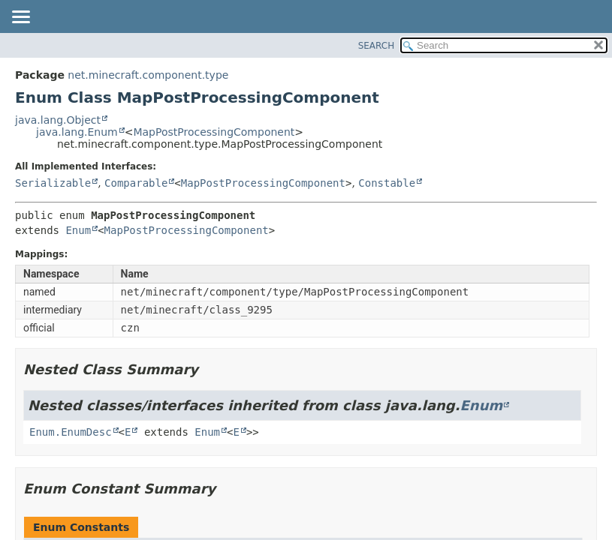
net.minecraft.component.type (148, 75)
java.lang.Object (58, 120)
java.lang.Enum (77, 132)
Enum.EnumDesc (70, 432)
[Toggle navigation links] (20, 18)
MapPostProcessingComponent (213, 132)
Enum (78, 230)
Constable (386, 183)
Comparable (135, 183)
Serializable (53, 183)
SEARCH (376, 45)
